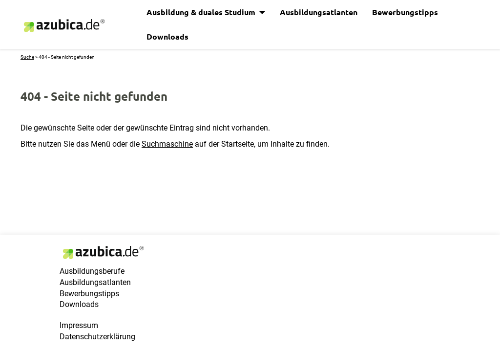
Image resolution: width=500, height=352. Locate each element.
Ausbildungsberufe (92, 271)
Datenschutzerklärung (97, 336)
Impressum (79, 325)
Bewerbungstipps (405, 12)
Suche (27, 57)
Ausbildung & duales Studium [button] (201, 12)
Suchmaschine (167, 144)
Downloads (167, 36)
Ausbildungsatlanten (318, 12)
